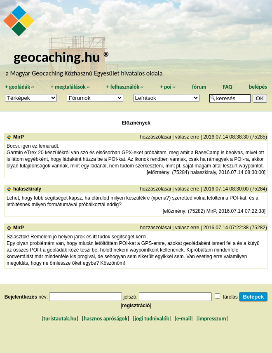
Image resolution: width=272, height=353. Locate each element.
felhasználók (124, 86)
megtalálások (70, 86)
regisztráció (136, 305)
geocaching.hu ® (62, 57)
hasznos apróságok (105, 318)
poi (167, 86)
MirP (18, 137)
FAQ (227, 86)
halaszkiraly (27, 189)
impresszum (212, 318)
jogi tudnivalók (152, 318)
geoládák (19, 86)
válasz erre (187, 137)
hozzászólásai (155, 137)
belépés (258, 86)
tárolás (230, 297)
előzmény (158, 172)
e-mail (183, 318)
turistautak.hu (59, 318)
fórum (199, 86)
